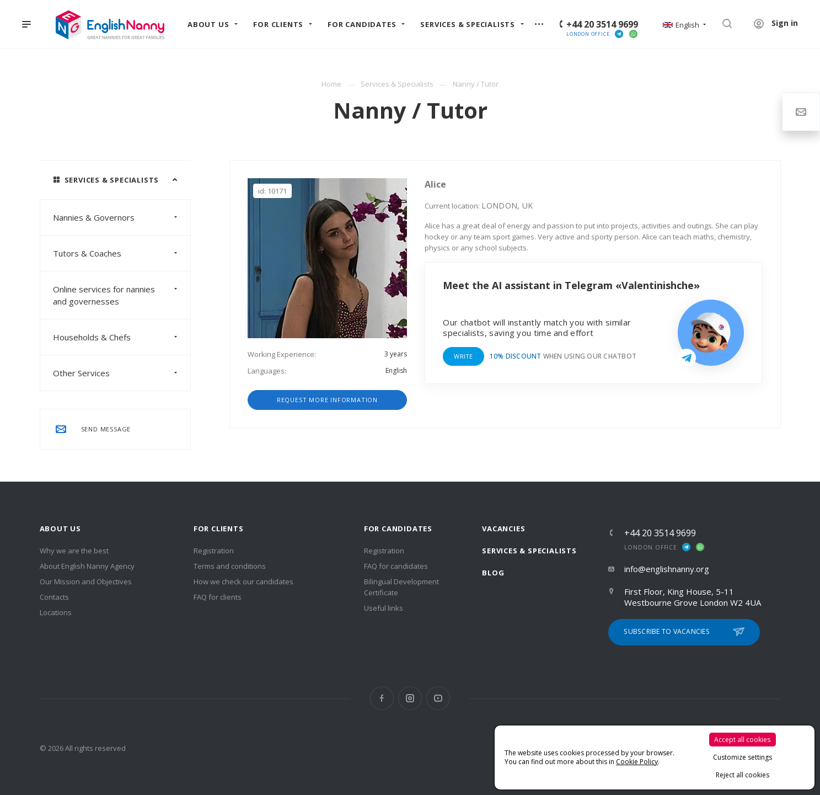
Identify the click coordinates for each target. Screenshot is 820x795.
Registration (214, 551)
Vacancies (503, 528)
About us (60, 528)
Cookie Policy (637, 761)
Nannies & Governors (121, 217)
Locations (56, 612)
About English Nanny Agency (87, 566)
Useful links (383, 608)
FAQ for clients (218, 597)
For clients (219, 528)
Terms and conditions (230, 566)
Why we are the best (74, 551)
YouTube (438, 698)
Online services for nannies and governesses (121, 295)
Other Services (121, 373)
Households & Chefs (121, 337)
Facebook (382, 698)
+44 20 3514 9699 (602, 24)
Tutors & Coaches (121, 253)
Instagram (410, 698)
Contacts (54, 597)
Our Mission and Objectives (86, 581)
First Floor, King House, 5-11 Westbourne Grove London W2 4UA (692, 597)
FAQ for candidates (396, 566)
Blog (493, 573)
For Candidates (398, 528)
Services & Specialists (529, 551)
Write (463, 356)
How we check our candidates (243, 581)
